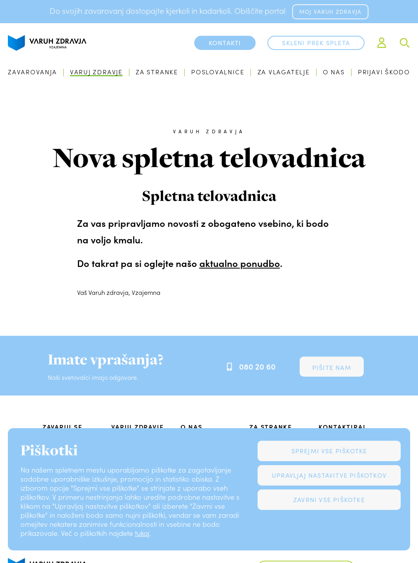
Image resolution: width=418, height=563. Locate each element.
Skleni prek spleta (316, 43)
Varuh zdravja (209, 131)
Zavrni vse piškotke (329, 499)
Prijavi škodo (384, 72)
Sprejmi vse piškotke (329, 451)
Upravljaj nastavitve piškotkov (329, 475)
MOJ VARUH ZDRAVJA (330, 11)
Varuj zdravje (96, 72)
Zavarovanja (32, 72)
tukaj (142, 533)
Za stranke (157, 72)
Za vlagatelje (284, 72)
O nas (334, 72)
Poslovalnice (217, 72)
